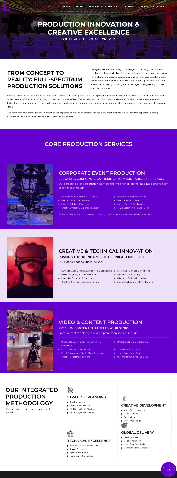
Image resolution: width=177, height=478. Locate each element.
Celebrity (130, 6)
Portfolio (111, 6)
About (79, 6)
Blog (144, 6)
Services (94, 6)
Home (66, 6)
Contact (158, 6)
